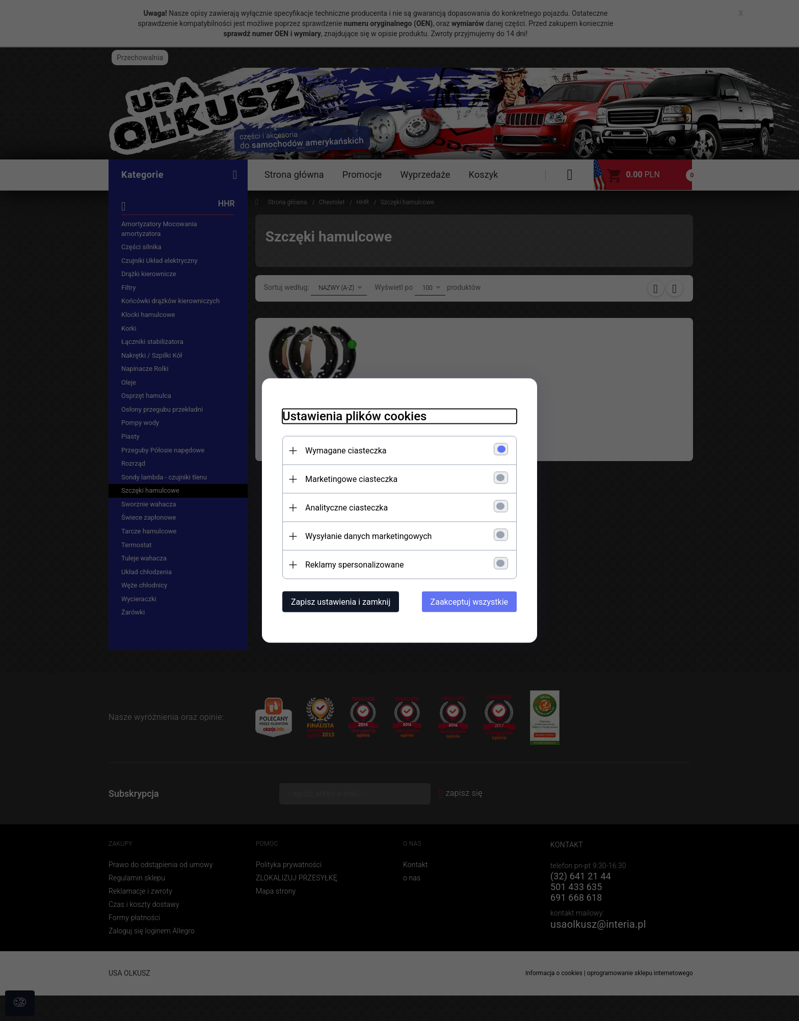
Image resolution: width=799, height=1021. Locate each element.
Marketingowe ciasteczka (351, 479)
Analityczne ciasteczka (346, 508)
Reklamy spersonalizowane (354, 565)
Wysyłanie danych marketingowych (368, 536)
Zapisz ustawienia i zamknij (340, 602)
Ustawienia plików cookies (354, 416)
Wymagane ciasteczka (346, 450)
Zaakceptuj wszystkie (469, 602)
